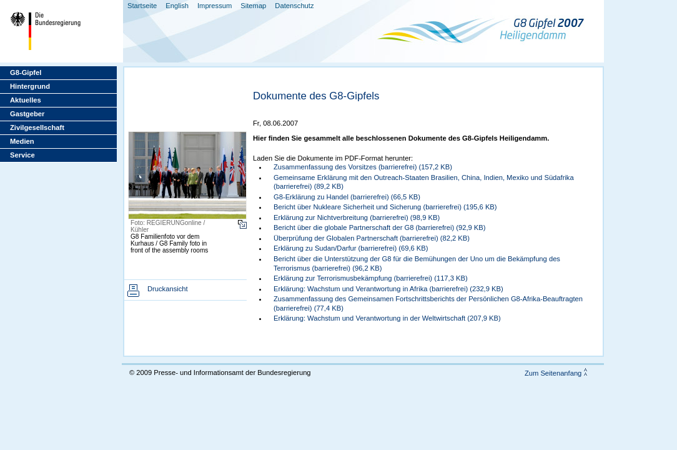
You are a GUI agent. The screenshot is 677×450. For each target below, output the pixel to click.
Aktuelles (25, 100)
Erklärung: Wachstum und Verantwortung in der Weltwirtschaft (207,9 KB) (387, 318)
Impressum (214, 5)
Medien (22, 141)
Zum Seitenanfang (553, 373)
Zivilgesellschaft (37, 127)
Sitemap (253, 5)
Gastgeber (27, 114)
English (177, 5)
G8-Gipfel (25, 72)
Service (22, 155)
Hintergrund (30, 86)
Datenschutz (294, 5)
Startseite (142, 5)
